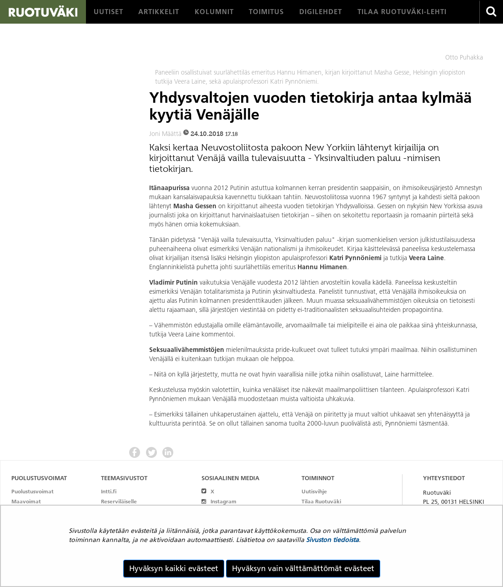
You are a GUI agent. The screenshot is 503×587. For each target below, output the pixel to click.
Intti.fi (108, 491)
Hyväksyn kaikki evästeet (173, 568)
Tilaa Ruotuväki (321, 501)
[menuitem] (108, 11)
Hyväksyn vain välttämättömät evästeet (303, 568)
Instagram (218, 501)
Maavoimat (26, 501)
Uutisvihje (314, 491)
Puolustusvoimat (32, 491)
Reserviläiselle (119, 501)
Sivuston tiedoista (332, 540)
